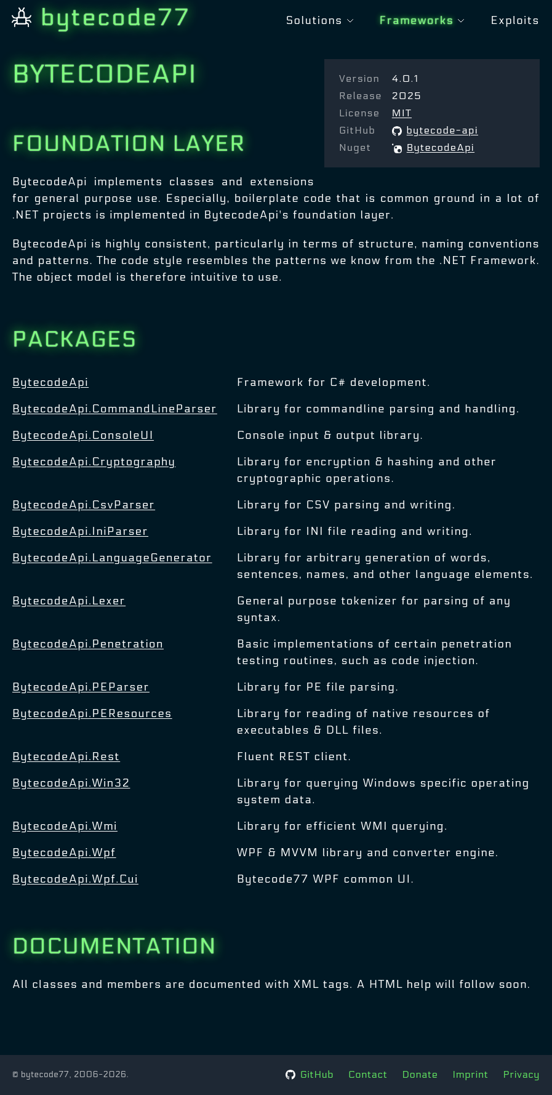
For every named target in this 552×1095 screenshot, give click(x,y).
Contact (367, 1074)
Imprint (470, 1074)
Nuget (355, 147)
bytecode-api (435, 130)
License (359, 113)
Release (360, 96)
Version (359, 78)
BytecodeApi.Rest (66, 756)
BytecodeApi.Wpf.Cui (75, 879)
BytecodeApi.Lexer (69, 601)
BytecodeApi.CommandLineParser (114, 409)
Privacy (521, 1074)
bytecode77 (101, 17)
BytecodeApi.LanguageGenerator (112, 558)
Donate (420, 1074)
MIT (402, 113)
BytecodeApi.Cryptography (93, 461)
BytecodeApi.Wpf (64, 852)
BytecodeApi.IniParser (80, 531)
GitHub (357, 130)
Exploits (515, 20)
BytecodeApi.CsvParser (83, 505)
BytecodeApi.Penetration (88, 644)
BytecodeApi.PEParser (81, 687)
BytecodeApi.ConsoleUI (83, 435)
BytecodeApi (433, 147)
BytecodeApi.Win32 (71, 783)
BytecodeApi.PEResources (92, 713)
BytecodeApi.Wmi (65, 826)
